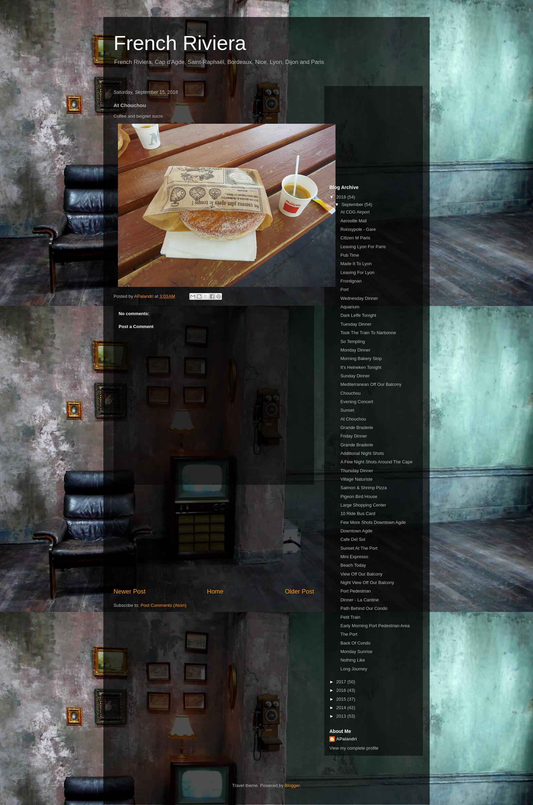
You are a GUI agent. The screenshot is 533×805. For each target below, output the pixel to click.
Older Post (299, 591)
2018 (341, 197)
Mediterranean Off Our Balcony (370, 384)
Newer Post (129, 591)
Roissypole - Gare (358, 229)
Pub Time (349, 255)
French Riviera (180, 43)
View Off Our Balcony (361, 574)
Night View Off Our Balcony (367, 582)
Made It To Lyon (356, 263)
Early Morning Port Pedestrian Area (375, 625)
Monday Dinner (355, 350)
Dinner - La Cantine (359, 599)
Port (344, 289)
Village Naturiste (356, 479)
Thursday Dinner (356, 470)
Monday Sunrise (356, 651)
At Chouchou (353, 419)
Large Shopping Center (363, 505)
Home (215, 591)
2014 (341, 707)
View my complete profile (353, 748)
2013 (341, 716)
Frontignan (350, 281)
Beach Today (353, 565)
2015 (341, 699)
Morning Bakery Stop (360, 358)
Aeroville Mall (353, 220)
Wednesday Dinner (359, 298)
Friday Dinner (353, 436)
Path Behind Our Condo (363, 608)
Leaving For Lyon (357, 272)
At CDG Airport (354, 212)
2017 (341, 681)
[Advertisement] (214, 536)
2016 (341, 690)
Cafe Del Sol (352, 539)
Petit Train (350, 617)
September (353, 204)
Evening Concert (356, 401)
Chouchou (350, 393)
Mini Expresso (354, 556)
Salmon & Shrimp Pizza (363, 487)
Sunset (347, 410)
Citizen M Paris (355, 237)
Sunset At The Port (358, 548)
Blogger (292, 785)
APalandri (346, 738)
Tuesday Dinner (355, 324)
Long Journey (353, 668)
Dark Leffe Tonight (358, 315)
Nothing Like (352, 660)
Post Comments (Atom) (164, 605)
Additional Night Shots (362, 453)
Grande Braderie (356, 427)
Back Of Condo (355, 643)
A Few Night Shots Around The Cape (376, 461)
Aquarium (349, 306)
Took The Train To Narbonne (368, 332)
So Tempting (352, 341)
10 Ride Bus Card (357, 513)
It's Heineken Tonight (360, 367)
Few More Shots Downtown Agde (373, 522)
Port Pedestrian (355, 591)
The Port (348, 634)
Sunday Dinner (354, 375)
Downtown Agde (356, 530)
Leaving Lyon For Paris (362, 246)
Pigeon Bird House (358, 496)
